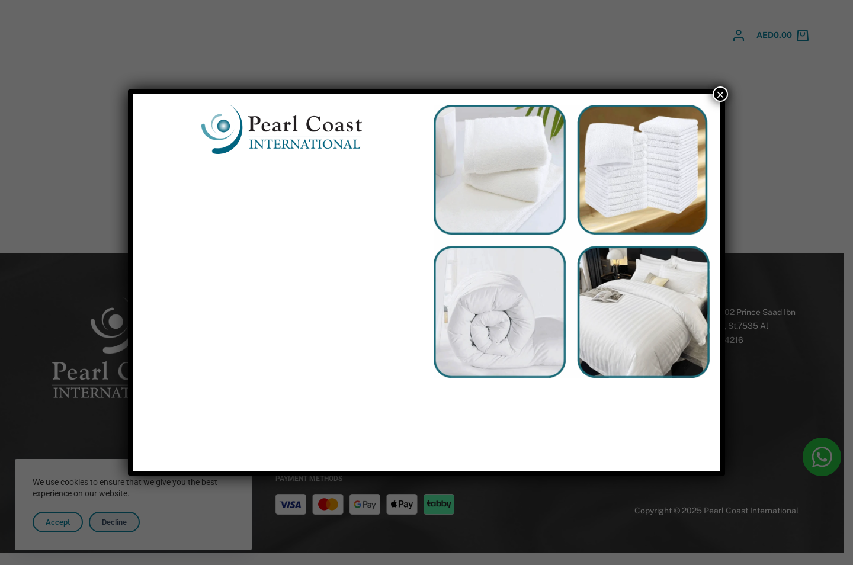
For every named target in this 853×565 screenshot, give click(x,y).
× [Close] (720, 94)
